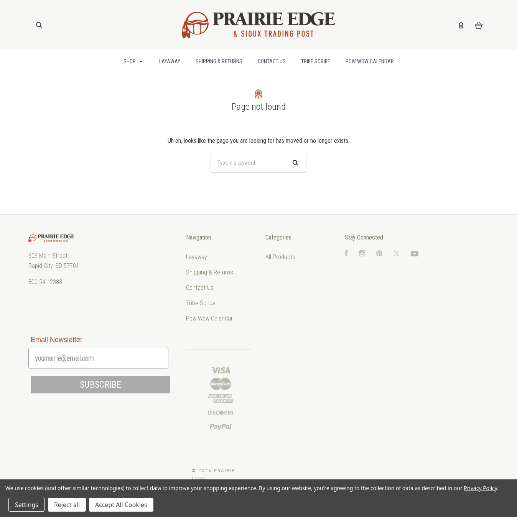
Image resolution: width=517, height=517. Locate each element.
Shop (133, 61)
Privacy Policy (480, 488)
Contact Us (272, 61)
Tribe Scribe (315, 61)
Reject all (67, 504)
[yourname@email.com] (98, 358)
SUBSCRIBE (100, 384)
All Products (280, 257)
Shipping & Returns (219, 61)
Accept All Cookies (121, 504)
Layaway (169, 61)
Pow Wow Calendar (370, 61)
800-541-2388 (45, 282)
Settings (26, 504)
